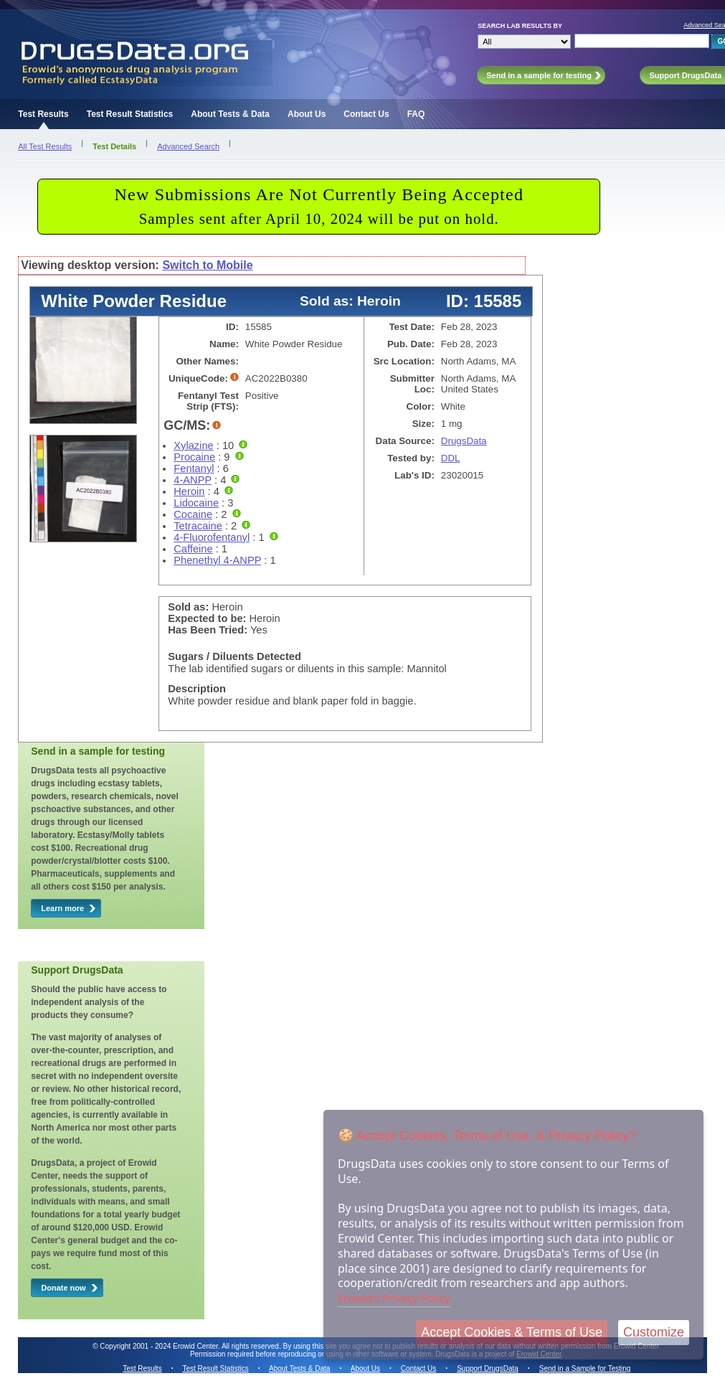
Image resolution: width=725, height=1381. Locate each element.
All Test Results (45, 146)
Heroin (189, 491)
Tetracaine (198, 526)
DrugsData (464, 440)
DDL (450, 458)
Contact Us (366, 114)
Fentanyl (194, 468)
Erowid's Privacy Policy (394, 1298)
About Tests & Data (230, 114)
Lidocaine (196, 503)
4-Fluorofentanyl (212, 537)
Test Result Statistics (130, 114)
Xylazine (193, 445)
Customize (653, 1332)
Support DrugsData (487, 1368)
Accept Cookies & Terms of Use (511, 1332)
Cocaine (193, 514)
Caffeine (193, 549)
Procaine (194, 457)
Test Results (43, 114)
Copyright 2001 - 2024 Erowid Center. (159, 1346)
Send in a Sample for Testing (585, 1368)
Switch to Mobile (207, 265)
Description (197, 688)
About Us (307, 114)
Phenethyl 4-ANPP (217, 560)
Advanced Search (188, 146)
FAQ (416, 114)
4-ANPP (193, 480)
